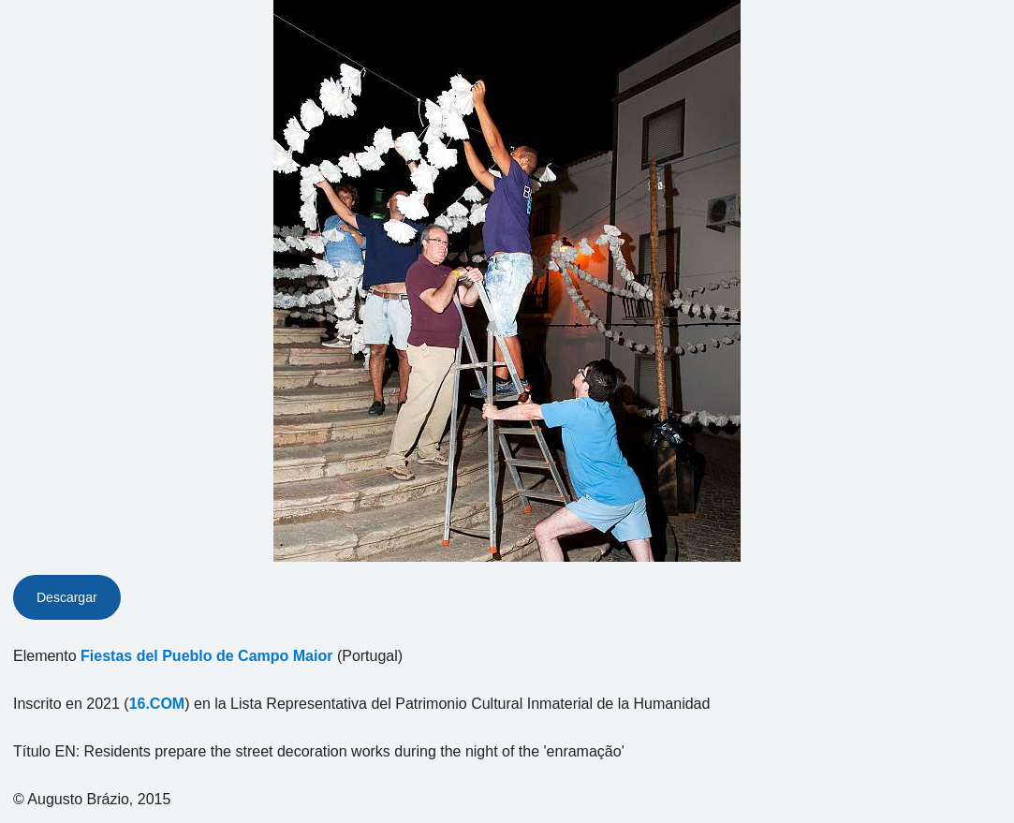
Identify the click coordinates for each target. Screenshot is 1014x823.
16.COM (157, 704)
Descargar (67, 597)
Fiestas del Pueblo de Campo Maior (206, 656)
